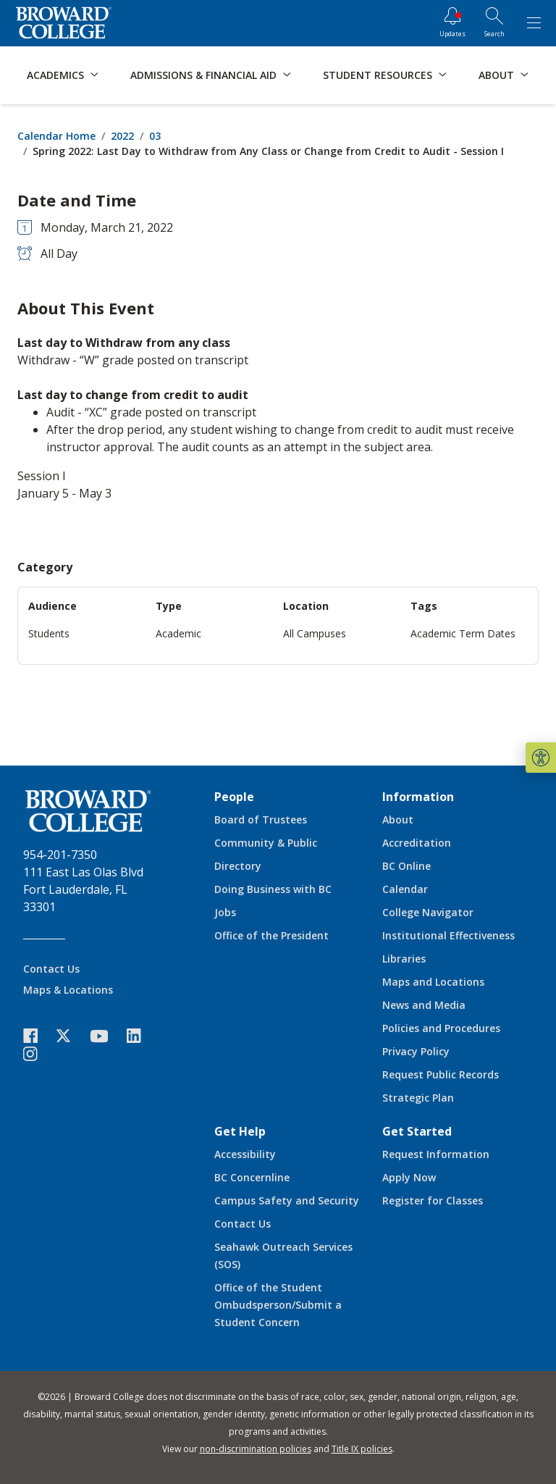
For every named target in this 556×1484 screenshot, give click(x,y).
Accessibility (245, 1154)
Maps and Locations (433, 982)
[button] (541, 757)
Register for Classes (432, 1200)
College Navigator (427, 912)
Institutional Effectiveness (448, 935)
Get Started (417, 1131)
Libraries (404, 958)
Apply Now (409, 1177)
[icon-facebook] (37, 1036)
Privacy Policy (416, 1051)
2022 (122, 136)
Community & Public (265, 843)
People (234, 797)
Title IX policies (362, 1449)
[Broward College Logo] (64, 23)
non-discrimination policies (255, 1449)
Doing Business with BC (273, 889)
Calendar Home (56, 136)
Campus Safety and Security (286, 1200)
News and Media (424, 1005)
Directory (237, 866)
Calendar (405, 889)
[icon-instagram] (37, 1054)
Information (418, 797)
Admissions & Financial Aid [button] (203, 75)
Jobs (225, 912)
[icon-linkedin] (141, 1036)
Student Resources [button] (377, 75)
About (397, 819)
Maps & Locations (68, 990)
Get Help (240, 1131)
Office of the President (271, 935)
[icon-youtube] (106, 1035)
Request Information (435, 1154)
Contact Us (51, 969)
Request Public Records (440, 1074)
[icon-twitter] (70, 1036)
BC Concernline (252, 1177)
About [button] (496, 75)
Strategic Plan (418, 1097)
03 (155, 136)
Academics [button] (55, 75)
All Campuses (314, 633)
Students (49, 633)
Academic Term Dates (462, 633)
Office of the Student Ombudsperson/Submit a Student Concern (278, 1304)
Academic (178, 633)
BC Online (406, 866)
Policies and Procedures (441, 1028)
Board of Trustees (260, 819)
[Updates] (452, 23)
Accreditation (416, 843)
